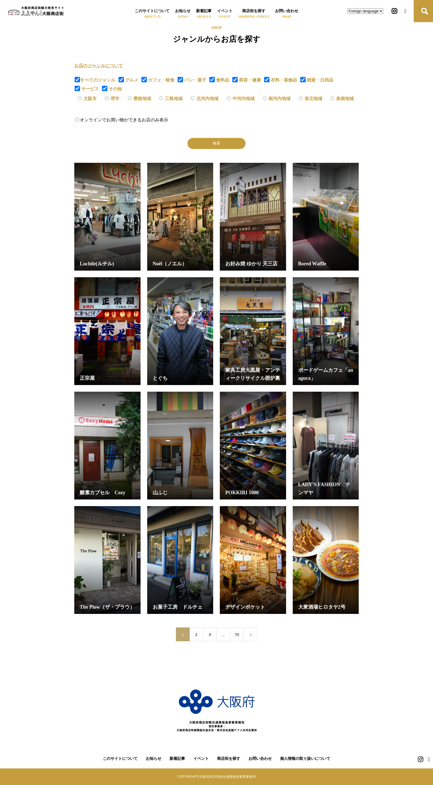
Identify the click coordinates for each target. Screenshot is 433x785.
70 (237, 634)
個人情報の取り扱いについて (305, 759)
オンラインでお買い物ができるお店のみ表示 (121, 119)
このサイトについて (152, 11)
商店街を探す (253, 11)
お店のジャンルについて (98, 65)
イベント (225, 11)
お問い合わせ (286, 11)
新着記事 (204, 11)
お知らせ (183, 11)
